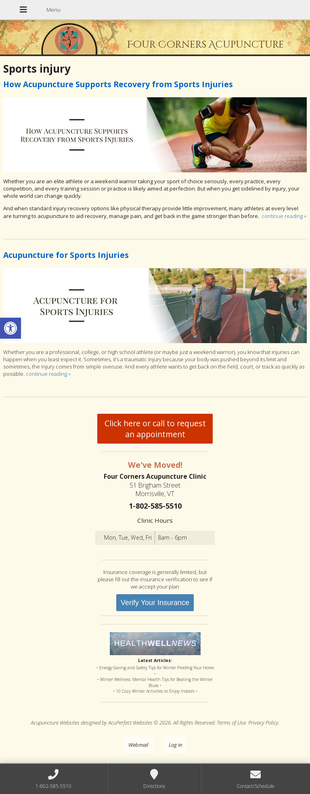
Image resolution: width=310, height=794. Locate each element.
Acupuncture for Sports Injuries (66, 254)
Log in (175, 744)
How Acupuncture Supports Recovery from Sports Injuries (118, 84)
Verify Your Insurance (155, 603)
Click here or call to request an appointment (155, 429)
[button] (10, 328)
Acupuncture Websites (55, 722)
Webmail (138, 744)
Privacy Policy (263, 722)
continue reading (284, 216)
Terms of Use (231, 722)
